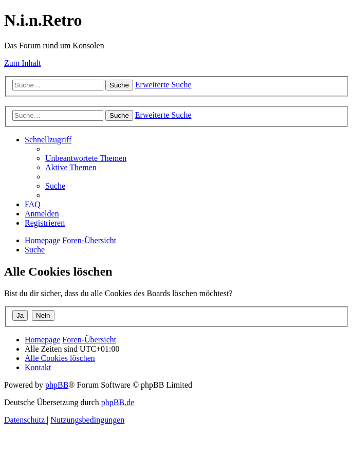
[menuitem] (85, 158)
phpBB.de (117, 402)
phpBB (56, 384)
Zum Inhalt (22, 63)
